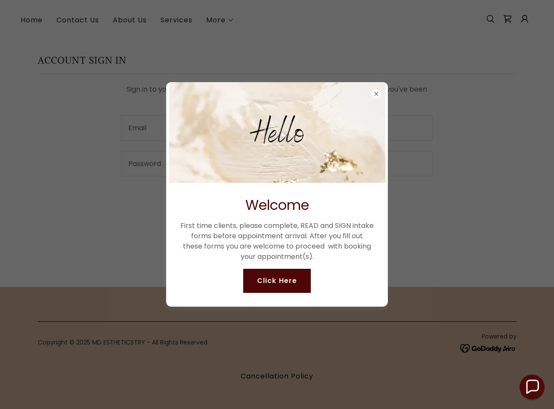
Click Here (277, 281)
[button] (532, 387)
